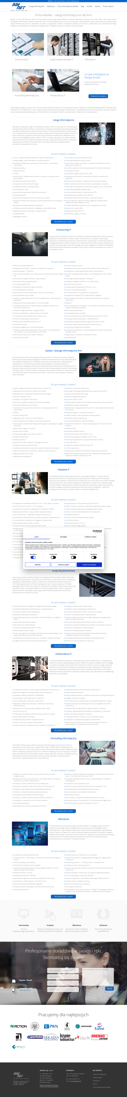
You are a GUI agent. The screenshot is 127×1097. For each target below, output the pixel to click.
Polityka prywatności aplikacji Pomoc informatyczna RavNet (49, 1086)
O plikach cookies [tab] (90, 537)
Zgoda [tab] (37, 537)
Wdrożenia (63, 819)
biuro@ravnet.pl (74, 1)
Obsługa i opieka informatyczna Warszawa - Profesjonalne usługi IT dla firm (21, 1075)
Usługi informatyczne (63, 120)
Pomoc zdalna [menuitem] (108, 6)
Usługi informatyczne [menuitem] (36, 6)
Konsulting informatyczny (63, 738)
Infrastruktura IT (63, 653)
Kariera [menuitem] (97, 6)
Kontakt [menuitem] (89, 6)
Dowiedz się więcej (98, 96)
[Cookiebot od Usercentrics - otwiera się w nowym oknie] (94, 531)
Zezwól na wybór (63, 564)
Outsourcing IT (63, 229)
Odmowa (37, 564)
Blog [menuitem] (82, 6)
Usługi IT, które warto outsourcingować (19, 1083)
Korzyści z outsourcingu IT (21, 1081)
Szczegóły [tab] (63, 537)
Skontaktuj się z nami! (63, 221)
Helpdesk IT (96, 1081)
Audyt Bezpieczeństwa (63, 570)
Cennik (95, 1084)
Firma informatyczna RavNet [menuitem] (67, 6)
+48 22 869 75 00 (59, 1)
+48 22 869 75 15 (24, 990)
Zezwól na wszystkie (89, 564)
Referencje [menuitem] (51, 6)
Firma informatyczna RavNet (102, 1087)
